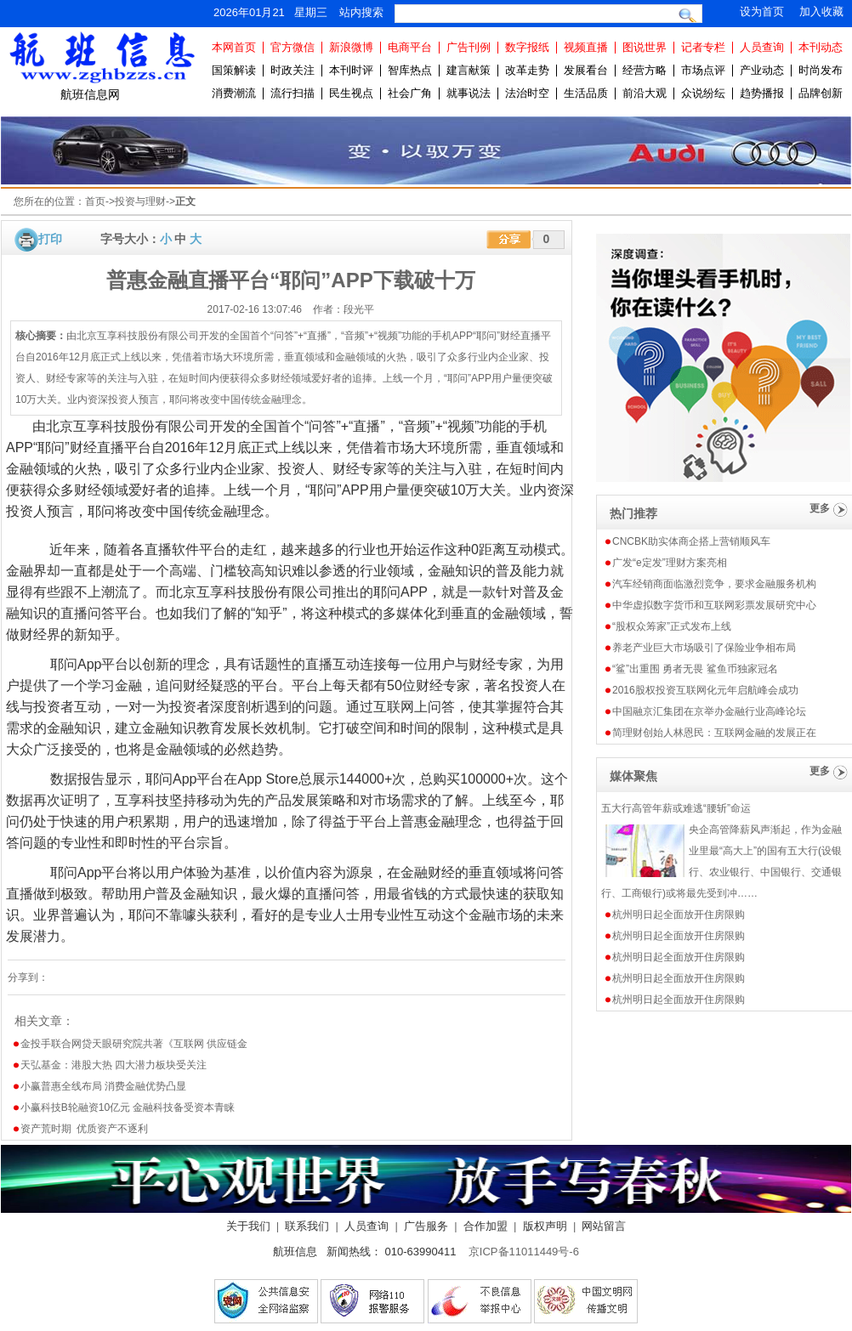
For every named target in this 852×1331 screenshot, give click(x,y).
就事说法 (468, 93)
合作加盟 (485, 1226)
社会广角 (410, 93)
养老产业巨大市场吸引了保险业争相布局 (704, 648)
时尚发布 (820, 70)
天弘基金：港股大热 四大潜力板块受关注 (113, 1065)
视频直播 (586, 47)
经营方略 (644, 70)
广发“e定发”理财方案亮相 (669, 563)
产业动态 (762, 70)
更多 (819, 508)
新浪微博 (351, 47)
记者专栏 (703, 47)
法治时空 (527, 93)
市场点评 (703, 70)
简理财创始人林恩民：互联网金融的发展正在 (714, 733)
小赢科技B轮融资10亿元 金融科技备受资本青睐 (128, 1107)
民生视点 (351, 93)
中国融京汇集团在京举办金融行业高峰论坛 (709, 711)
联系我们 (307, 1226)
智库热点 (410, 70)
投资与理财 (140, 201)
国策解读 (234, 70)
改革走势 (527, 70)
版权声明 (545, 1226)
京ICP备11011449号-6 (524, 1251)
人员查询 (762, 47)
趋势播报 (762, 93)
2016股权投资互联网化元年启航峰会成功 (705, 690)
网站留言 (604, 1226)
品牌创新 (820, 93)
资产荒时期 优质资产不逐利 (84, 1129)
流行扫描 (292, 93)
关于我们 (248, 1226)
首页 (95, 201)
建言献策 (468, 70)
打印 (50, 239)
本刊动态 (820, 47)
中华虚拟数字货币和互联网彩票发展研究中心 (714, 605)
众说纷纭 (703, 93)
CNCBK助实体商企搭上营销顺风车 (691, 541)
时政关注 (292, 70)
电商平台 (410, 47)
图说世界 (644, 47)
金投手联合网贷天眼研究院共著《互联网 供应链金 (133, 1044)
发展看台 (586, 70)
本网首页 (234, 47)
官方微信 (292, 47)
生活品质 (586, 93)
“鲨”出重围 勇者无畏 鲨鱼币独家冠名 (695, 669)
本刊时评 (351, 70)
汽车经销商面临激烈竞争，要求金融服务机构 (714, 584)
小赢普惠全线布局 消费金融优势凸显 (103, 1086)
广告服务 (426, 1226)
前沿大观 (644, 93)
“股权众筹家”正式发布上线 (671, 626)
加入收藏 (821, 11)
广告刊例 (468, 47)
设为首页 (762, 11)
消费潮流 (234, 93)
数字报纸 (527, 47)
